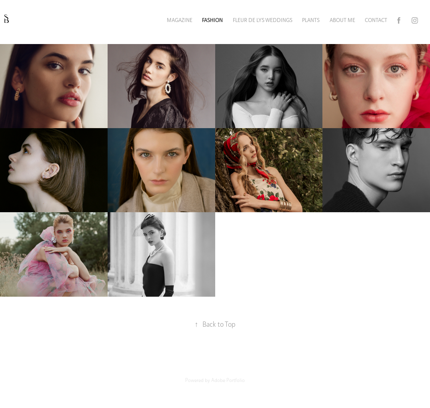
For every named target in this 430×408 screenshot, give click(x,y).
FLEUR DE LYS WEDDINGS (262, 20)
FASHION (212, 20)
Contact (376, 20)
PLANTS (311, 20)
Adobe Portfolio (228, 380)
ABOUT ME (342, 20)
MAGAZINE (179, 20)
